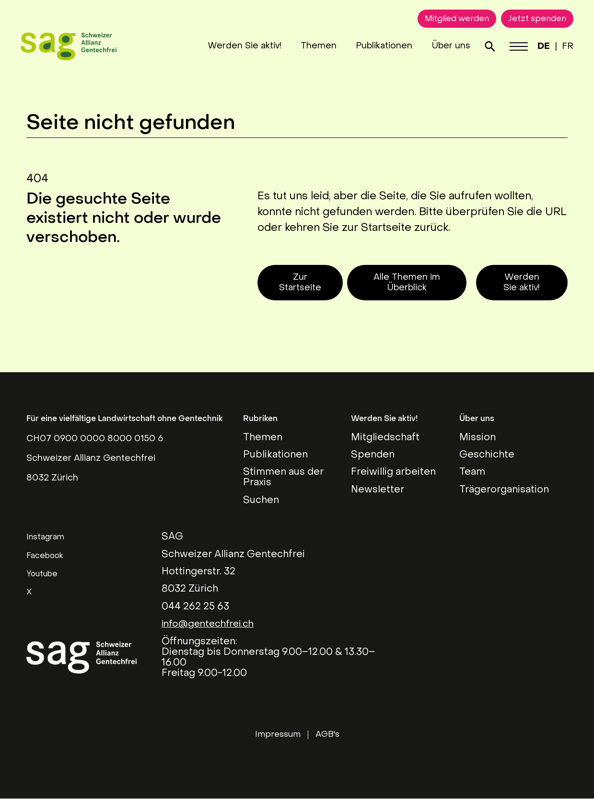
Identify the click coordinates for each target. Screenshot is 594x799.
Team (472, 472)
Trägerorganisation (504, 490)
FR (562, 47)
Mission (477, 438)
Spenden (373, 455)
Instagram (45, 537)
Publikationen (377, 46)
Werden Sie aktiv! (238, 46)
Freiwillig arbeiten (393, 472)
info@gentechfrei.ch (210, 624)
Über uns (444, 46)
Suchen (261, 500)
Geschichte (486, 455)
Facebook (44, 556)
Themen (312, 46)
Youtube (42, 574)
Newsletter (377, 490)
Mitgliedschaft (385, 438)
